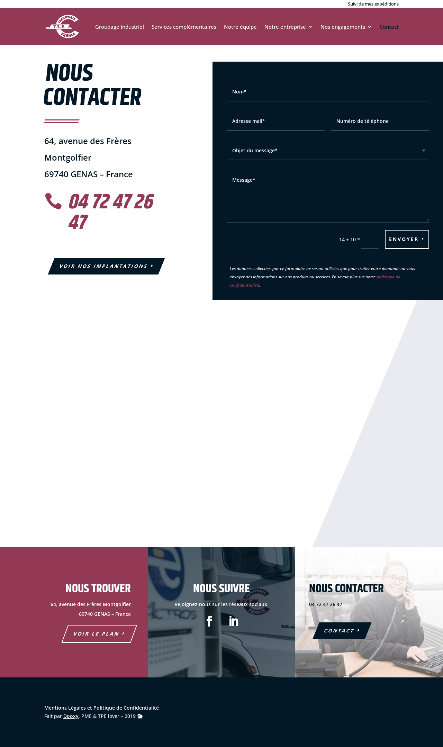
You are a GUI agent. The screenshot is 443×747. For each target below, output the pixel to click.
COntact (339, 630)
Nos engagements (342, 26)
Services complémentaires (184, 26)
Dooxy (71, 716)
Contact (389, 26)
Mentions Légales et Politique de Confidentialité (101, 707)
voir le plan (96, 633)
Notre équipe (240, 26)
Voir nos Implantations (103, 266)
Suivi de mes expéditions (373, 4)
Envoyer (404, 239)
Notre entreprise (285, 26)
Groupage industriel (119, 26)
